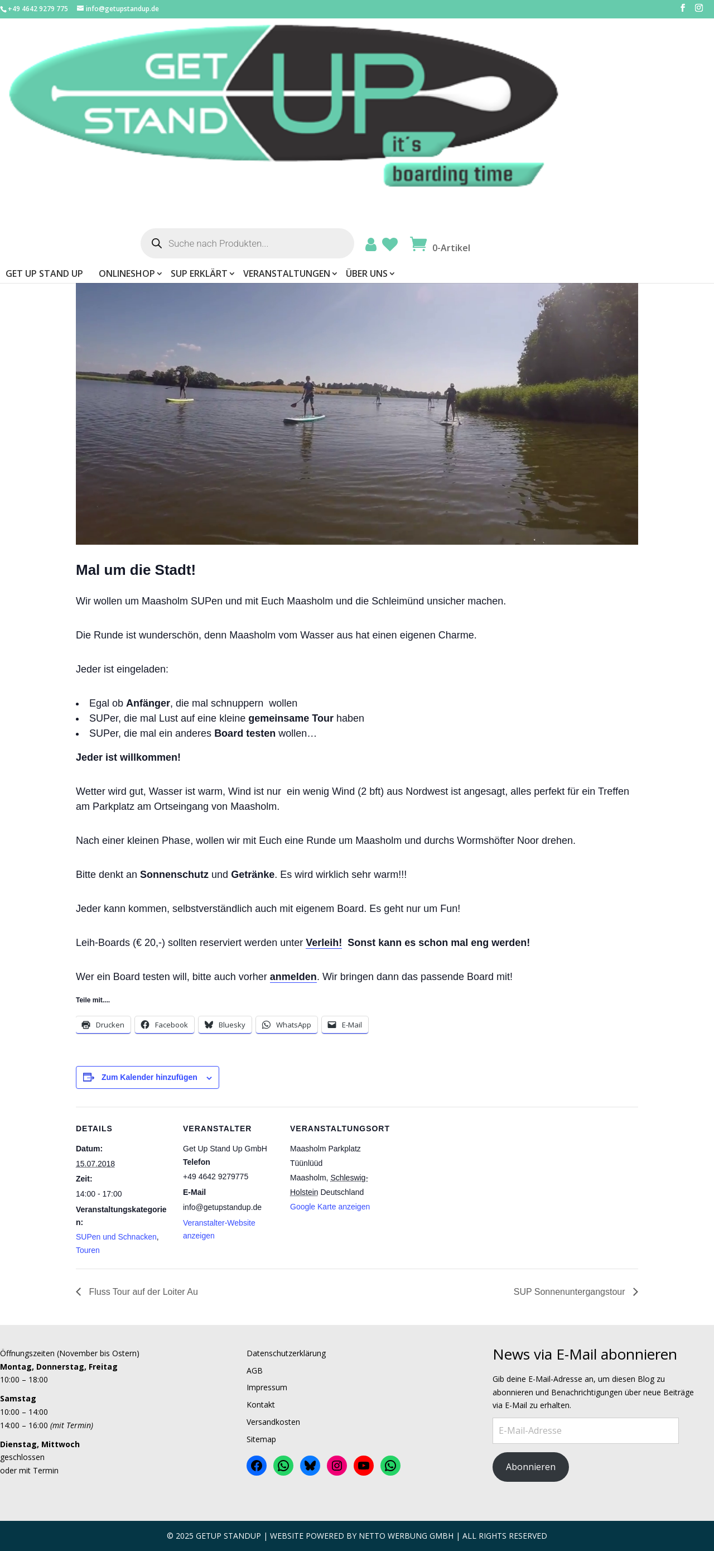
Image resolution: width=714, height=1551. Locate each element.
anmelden (293, 976)
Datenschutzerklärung (286, 1353)
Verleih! (324, 942)
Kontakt (261, 1404)
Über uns (581, 95)
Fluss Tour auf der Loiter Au (142, 1291)
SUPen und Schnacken (116, 1236)
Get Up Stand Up (258, 95)
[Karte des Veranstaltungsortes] (456, 1183)
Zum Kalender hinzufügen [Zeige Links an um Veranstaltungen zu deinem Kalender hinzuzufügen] (149, 1077)
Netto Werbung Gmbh (406, 1535)
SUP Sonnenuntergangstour (571, 1291)
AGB (255, 1370)
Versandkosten (273, 1421)
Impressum (267, 1387)
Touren (88, 1250)
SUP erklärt (413, 95)
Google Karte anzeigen (330, 1206)
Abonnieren (531, 1467)
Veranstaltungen (500, 95)
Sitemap (261, 1439)
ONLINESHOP (341, 95)
